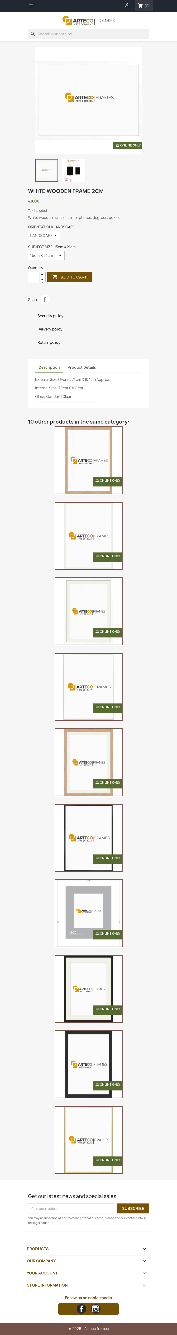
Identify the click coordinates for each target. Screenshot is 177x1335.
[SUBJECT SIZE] (46, 255)
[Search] (88, 34)
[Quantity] (33, 277)
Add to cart (69, 277)
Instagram (95, 1309)
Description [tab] (49, 367)
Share (45, 299)
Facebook (81, 1309)
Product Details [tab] (82, 367)
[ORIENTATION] (44, 235)
